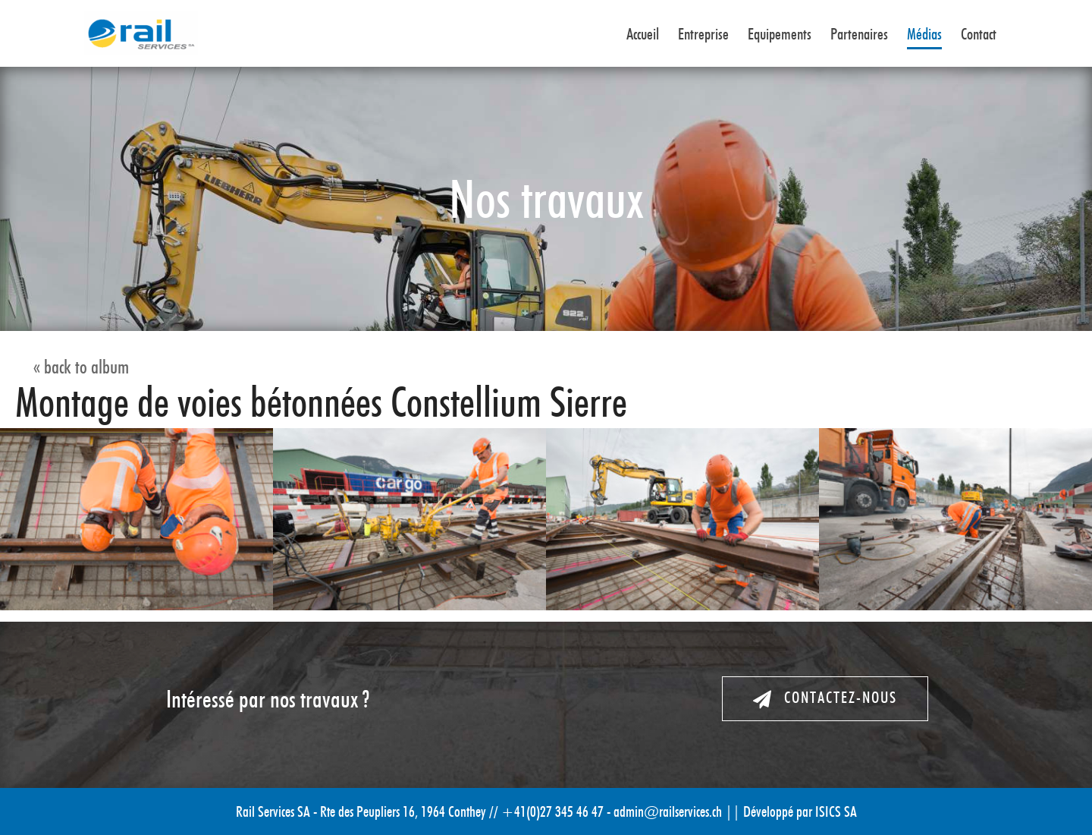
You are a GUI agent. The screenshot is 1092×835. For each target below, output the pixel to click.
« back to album (81, 366)
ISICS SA (836, 811)
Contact (978, 35)
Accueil (642, 35)
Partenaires (859, 35)
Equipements (779, 35)
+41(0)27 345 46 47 (552, 811)
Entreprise (703, 35)
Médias (924, 35)
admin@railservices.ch (667, 811)
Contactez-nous (825, 698)
